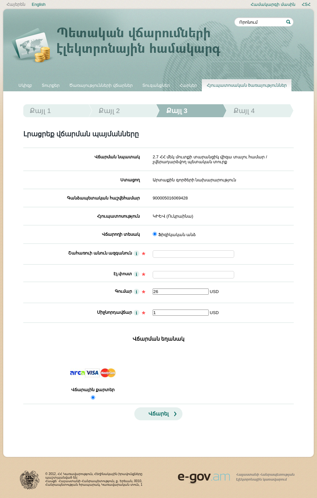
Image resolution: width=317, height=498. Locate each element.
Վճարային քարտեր (93, 389)
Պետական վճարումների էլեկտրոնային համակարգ (123, 46)
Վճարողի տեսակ (121, 234)
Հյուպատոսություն (118, 216)
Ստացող (130, 179)
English (39, 4)
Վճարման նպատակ (117, 156)
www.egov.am (236, 475)
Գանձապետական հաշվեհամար (103, 198)
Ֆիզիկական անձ (177, 234)
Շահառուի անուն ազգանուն (100, 253)
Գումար (123, 291)
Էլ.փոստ (123, 273)
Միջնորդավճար (114, 312)
